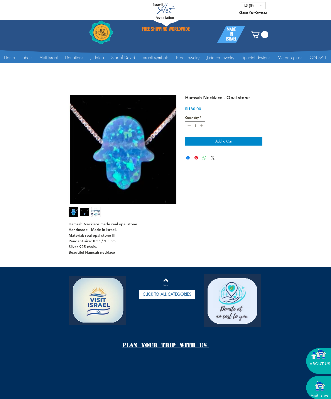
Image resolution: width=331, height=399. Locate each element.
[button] (253, 5)
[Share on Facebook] (188, 157)
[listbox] (253, 5)
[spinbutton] (195, 126)
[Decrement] (189, 126)
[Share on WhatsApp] (204, 157)
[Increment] (202, 126)
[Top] (165, 285)
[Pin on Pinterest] (196, 157)
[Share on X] (212, 157)
